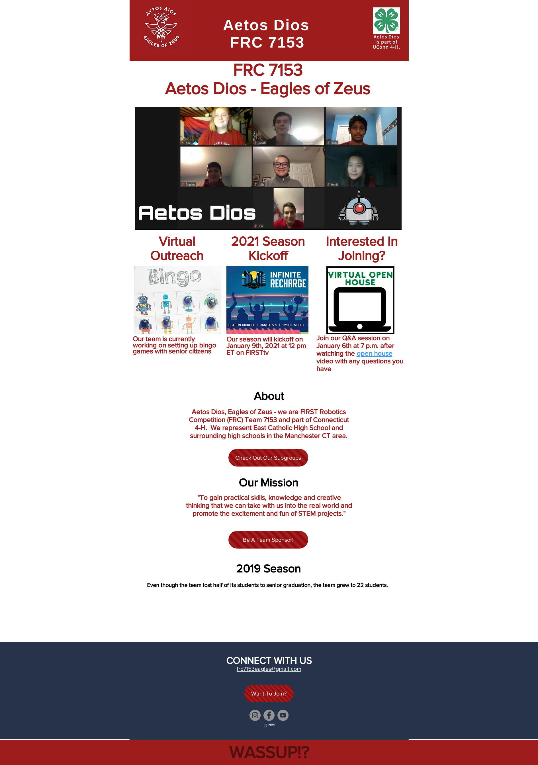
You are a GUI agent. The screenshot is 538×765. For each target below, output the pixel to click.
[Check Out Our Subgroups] (268, 458)
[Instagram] (255, 715)
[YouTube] (283, 715)
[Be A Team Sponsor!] (268, 540)
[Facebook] (269, 715)
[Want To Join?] (269, 693)
